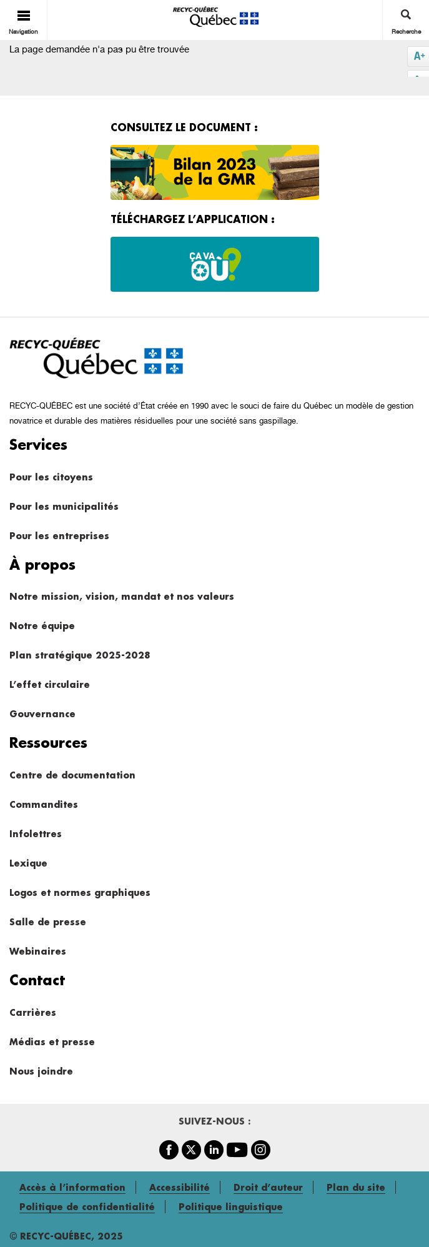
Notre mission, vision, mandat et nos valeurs (121, 596)
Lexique (28, 863)
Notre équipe (42, 626)
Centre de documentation (72, 775)
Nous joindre (41, 1071)
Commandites (43, 804)
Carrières (32, 1012)
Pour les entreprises (59, 536)
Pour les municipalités (64, 506)
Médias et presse (52, 1042)
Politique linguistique (231, 1207)
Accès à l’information (72, 1187)
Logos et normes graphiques (79, 892)
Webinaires (37, 951)
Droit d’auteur (268, 1187)
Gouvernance (42, 714)
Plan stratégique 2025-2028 (79, 655)
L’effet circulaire (49, 684)
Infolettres (35, 834)
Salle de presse (47, 922)
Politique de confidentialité (87, 1207)
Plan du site (356, 1187)
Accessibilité (179, 1187)
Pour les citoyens (51, 477)
